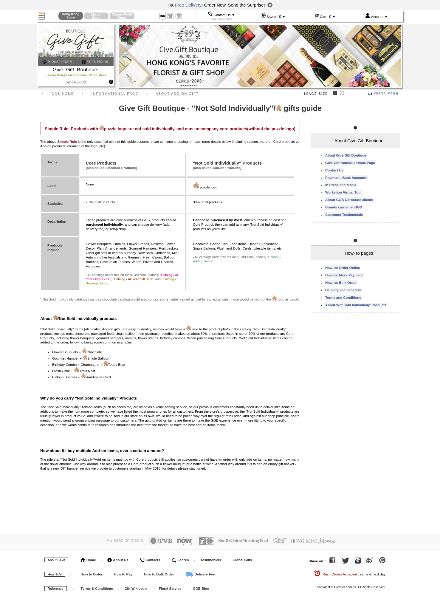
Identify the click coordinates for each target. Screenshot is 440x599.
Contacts (150, 559)
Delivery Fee (200, 573)
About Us (117, 559)
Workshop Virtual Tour (343, 192)
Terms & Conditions (97, 587)
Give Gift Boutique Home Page (350, 163)
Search (180, 559)
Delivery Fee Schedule (343, 290)
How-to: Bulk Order (341, 282)
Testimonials (210, 559)
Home (88, 559)
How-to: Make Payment (344, 275)
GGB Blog (201, 587)
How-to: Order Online (342, 268)
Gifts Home (94, 61)
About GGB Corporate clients (349, 200)
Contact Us (334, 170)
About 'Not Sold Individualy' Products (355, 305)
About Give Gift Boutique (345, 155)
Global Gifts (242, 559)
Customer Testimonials (344, 214)
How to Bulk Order (159, 573)
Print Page (383, 93)
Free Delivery (188, 4)
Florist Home (57, 61)
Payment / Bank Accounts (346, 177)
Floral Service (170, 587)
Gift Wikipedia (136, 587)
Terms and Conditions (343, 297)
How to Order (92, 573)
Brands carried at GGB (343, 207)
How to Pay (123, 573)
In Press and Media (340, 185)
